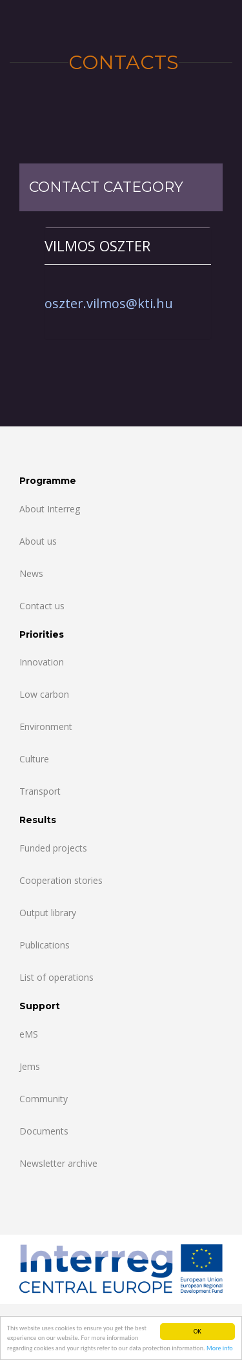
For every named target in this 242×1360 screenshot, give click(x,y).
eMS (28, 1034)
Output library (47, 912)
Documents (43, 1131)
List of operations (56, 977)
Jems (29, 1066)
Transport (40, 791)
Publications (44, 945)
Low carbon (44, 694)
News (31, 573)
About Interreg (49, 509)
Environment (45, 726)
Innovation (41, 662)
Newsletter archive (58, 1163)
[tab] (128, 245)
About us (38, 541)
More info (220, 1348)
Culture (34, 759)
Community (43, 1099)
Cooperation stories (61, 880)
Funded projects (53, 848)
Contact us (42, 606)
